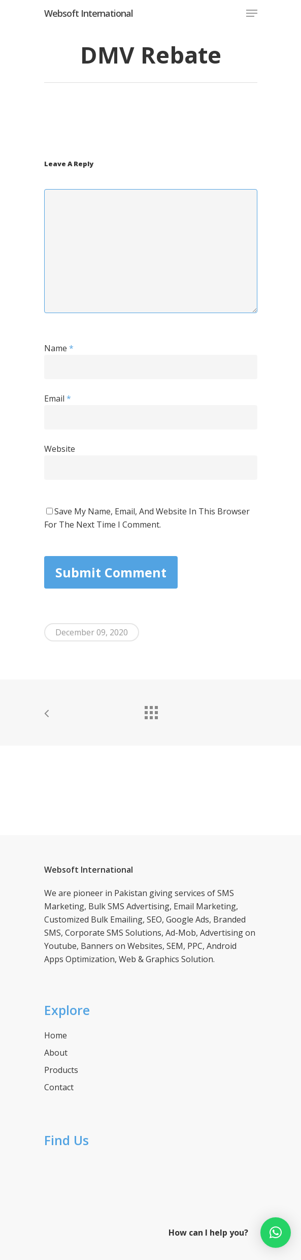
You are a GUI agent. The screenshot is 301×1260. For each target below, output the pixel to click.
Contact (59, 1087)
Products (61, 1069)
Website (59, 448)
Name (59, 348)
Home (55, 1035)
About (56, 1052)
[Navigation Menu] (251, 13)
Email (57, 398)
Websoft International (88, 13)
